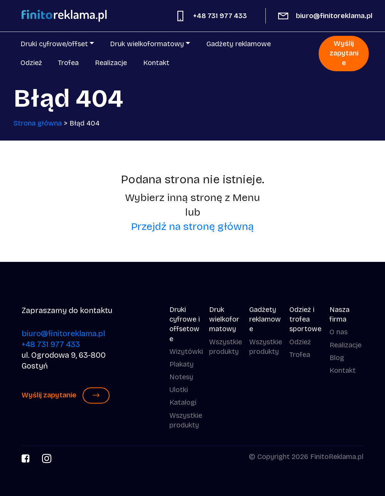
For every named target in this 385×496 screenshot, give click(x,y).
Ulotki (178, 389)
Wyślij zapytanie (343, 53)
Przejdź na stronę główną (192, 226)
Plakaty (181, 364)
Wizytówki (186, 351)
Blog (336, 358)
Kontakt (156, 63)
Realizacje (111, 63)
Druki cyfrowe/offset (54, 44)
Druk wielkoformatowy (147, 44)
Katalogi (182, 402)
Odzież (31, 63)
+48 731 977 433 (220, 16)
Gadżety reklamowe (238, 44)
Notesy (181, 377)
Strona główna (38, 123)
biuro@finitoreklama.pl (334, 16)
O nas (338, 332)
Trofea (68, 63)
